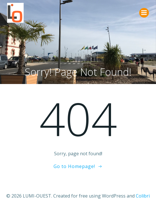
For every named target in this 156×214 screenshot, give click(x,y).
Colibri (143, 196)
